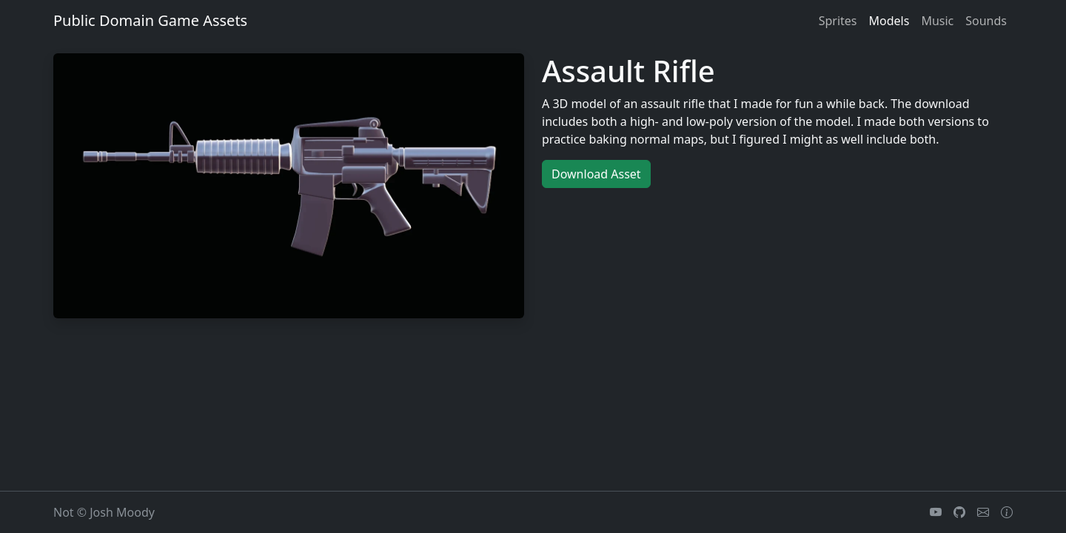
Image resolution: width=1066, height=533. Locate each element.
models (889, 21)
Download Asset (596, 174)
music (937, 21)
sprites (838, 21)
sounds (986, 21)
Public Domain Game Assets (150, 20)
